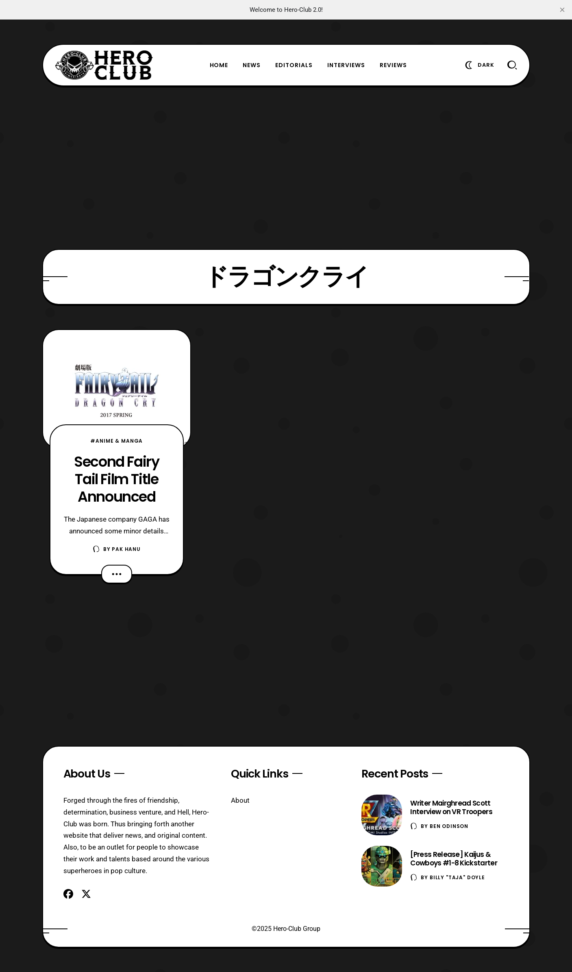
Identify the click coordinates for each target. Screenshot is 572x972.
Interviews (346, 65)
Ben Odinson (449, 826)
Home (219, 65)
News (252, 65)
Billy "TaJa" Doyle (457, 877)
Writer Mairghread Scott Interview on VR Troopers (451, 807)
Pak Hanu (126, 549)
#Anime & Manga (116, 440)
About (240, 800)
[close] (562, 9)
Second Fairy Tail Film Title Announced (116, 479)
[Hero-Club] (104, 65)
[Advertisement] (286, 168)
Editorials (294, 65)
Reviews (393, 65)
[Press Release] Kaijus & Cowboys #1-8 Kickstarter (453, 859)
